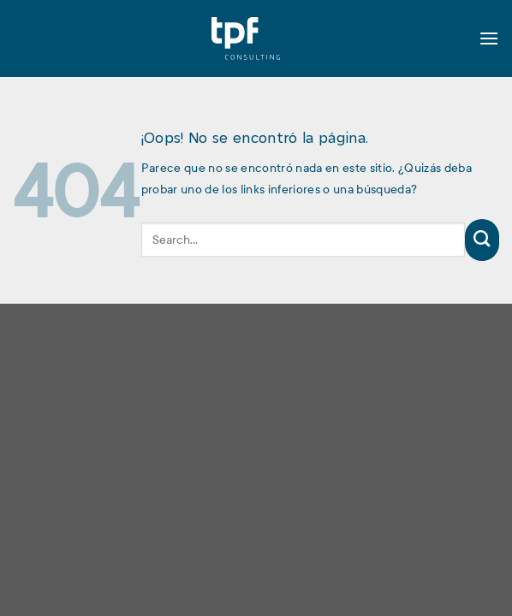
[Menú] (489, 38)
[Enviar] (482, 240)
